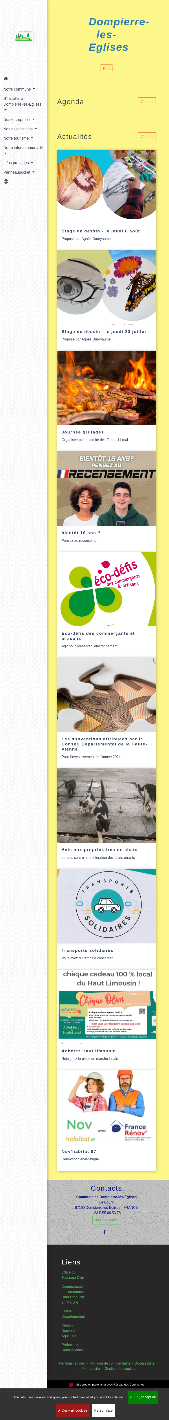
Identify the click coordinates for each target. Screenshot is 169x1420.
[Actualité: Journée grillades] (106, 401)
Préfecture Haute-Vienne (72, 1347)
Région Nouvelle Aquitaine (69, 1330)
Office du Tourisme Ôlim (73, 1274)
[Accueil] (22, 37)
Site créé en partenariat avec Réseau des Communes (106, 1384)
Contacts (106, 1188)
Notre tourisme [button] (16, 138)
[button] (22, 79)
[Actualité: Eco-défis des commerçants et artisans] (106, 605)
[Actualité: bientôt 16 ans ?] (106, 501)
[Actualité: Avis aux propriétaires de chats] (106, 818)
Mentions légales (72, 1363)
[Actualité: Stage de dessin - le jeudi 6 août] (106, 200)
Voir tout (146, 102)
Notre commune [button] (17, 89)
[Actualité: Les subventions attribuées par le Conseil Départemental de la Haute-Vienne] (106, 713)
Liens (71, 1262)
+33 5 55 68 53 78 (106, 1213)
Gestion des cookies (120, 1369)
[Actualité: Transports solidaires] (106, 919)
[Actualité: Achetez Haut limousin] (106, 1020)
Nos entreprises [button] (17, 119)
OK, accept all (143, 1397)
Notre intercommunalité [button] (18, 150)
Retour (107, 68)
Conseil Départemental (73, 1313)
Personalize (103, 1410)
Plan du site (90, 1369)
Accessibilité (144, 1363)
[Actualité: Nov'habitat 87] (106, 1120)
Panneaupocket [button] (17, 172)
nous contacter (106, 1220)
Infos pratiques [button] (16, 163)
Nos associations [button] (18, 129)
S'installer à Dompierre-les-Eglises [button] (16, 104)
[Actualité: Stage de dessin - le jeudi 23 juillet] (106, 300)
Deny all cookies (72, 1410)
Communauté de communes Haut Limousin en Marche (73, 1294)
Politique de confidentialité (110, 1363)
